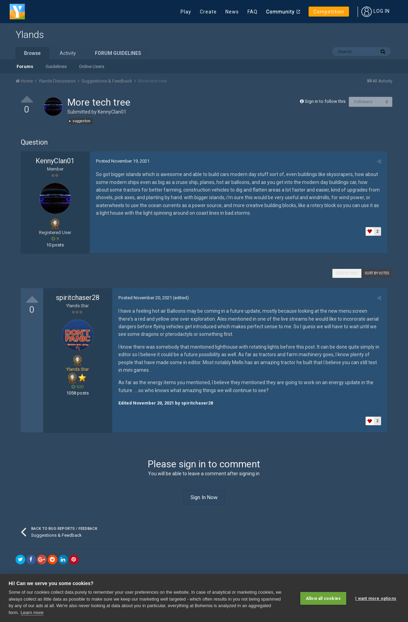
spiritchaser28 (77, 297)
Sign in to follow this (325, 101)
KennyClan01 (112, 112)
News (232, 11)
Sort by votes (377, 273)
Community (280, 11)
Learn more (32, 612)
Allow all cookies (323, 597)
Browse (32, 53)
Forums (25, 66)
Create (208, 11)
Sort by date (347, 273)
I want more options (375, 597)
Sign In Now (204, 497)
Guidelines (56, 66)
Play (186, 11)
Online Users (91, 66)
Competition (328, 11)
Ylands (30, 34)
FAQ (252, 11)
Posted (121, 161)
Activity (68, 53)
